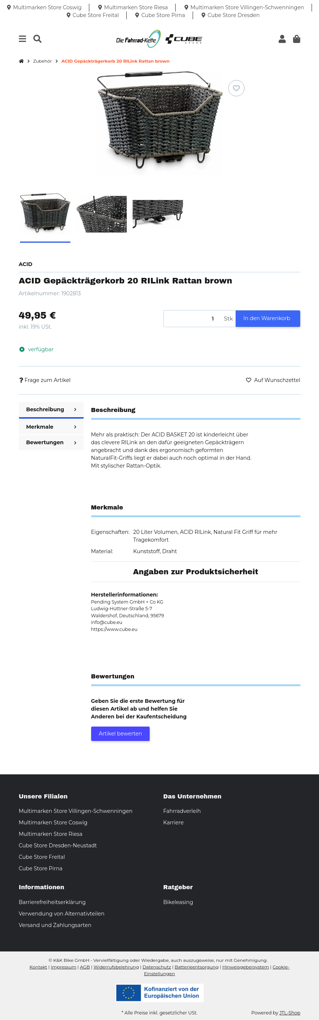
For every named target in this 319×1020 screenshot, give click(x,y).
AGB (85, 967)
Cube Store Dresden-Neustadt (58, 845)
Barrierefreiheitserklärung (52, 902)
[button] (282, 39)
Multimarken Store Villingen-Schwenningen (76, 811)
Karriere (173, 822)
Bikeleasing (178, 902)
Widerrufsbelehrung (116, 967)
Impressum (63, 967)
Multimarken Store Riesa (51, 834)
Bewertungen (51, 442)
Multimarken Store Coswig (53, 822)
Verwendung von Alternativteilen (61, 913)
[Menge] (193, 318)
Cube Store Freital (42, 857)
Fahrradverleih (182, 811)
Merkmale (51, 426)
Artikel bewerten (120, 733)
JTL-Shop (289, 1013)
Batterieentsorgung (197, 967)
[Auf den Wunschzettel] (236, 88)
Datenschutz (157, 967)
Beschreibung (51, 409)
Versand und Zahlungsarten (55, 925)
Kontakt (38, 967)
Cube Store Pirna (41, 868)
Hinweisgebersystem (245, 967)
